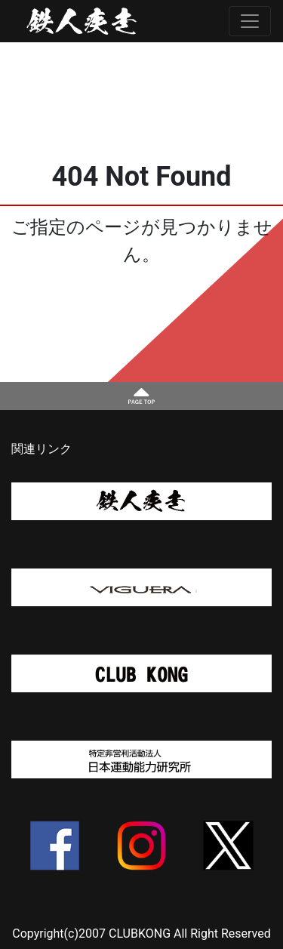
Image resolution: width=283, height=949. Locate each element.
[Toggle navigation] (250, 21)
